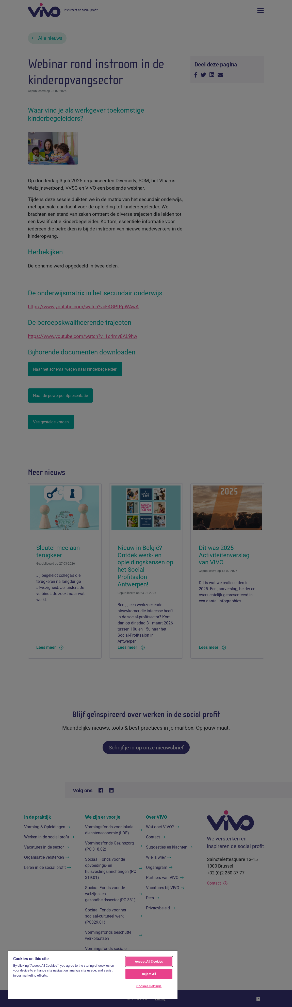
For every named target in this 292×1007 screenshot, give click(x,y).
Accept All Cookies (149, 961)
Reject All (149, 974)
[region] (92, 975)
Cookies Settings (148, 986)
